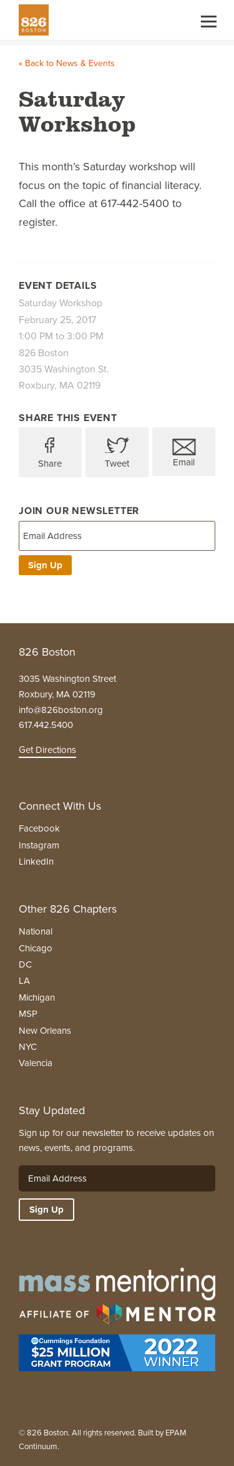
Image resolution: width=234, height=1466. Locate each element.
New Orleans (45, 1030)
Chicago (35, 948)
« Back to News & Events (67, 63)
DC (25, 964)
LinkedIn (36, 861)
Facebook (39, 828)
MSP (28, 1014)
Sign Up (45, 565)
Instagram (39, 845)
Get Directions (47, 750)
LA (24, 981)
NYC (28, 1047)
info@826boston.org (61, 710)
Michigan (37, 997)
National (35, 931)
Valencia (35, 1063)
